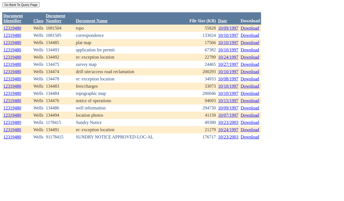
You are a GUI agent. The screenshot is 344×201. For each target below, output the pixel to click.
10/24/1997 (228, 57)
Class (38, 20)
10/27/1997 (228, 64)
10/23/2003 (228, 122)
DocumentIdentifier (13, 18)
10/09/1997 (228, 28)
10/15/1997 (228, 100)
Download (249, 28)
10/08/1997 (228, 78)
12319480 (12, 28)
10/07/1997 (228, 115)
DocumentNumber (55, 18)
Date (222, 20)
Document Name (91, 20)
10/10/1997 (228, 35)
